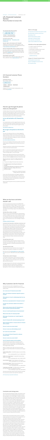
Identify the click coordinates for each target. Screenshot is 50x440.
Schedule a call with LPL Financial (8, 221)
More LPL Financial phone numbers (34, 36)
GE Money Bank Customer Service (34, 60)
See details (9, 89)
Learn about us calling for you (8, 127)
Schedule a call (5, 41)
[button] (49, 1)
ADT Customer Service (32, 63)
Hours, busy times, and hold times (34, 39)
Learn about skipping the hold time (9, 139)
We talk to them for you (7, 39)
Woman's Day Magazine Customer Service (35, 61)
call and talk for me (14, 251)
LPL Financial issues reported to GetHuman (10, 374)
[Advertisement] (14, 66)
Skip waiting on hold (15, 39)
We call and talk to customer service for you (35, 33)
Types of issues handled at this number (35, 41)
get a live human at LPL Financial (9, 46)
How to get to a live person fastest (34, 38)
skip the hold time (16, 57)
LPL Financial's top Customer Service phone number (37, 31)
